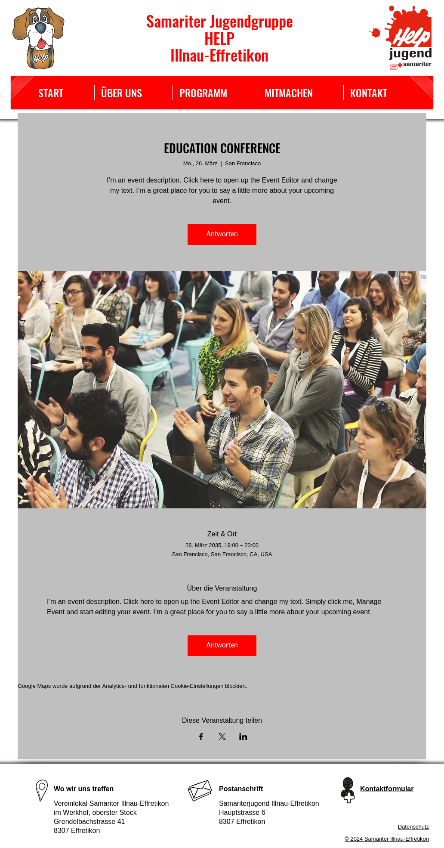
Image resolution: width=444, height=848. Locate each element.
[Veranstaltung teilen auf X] (222, 736)
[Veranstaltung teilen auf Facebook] (201, 736)
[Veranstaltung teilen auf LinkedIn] (243, 736)
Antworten (222, 234)
